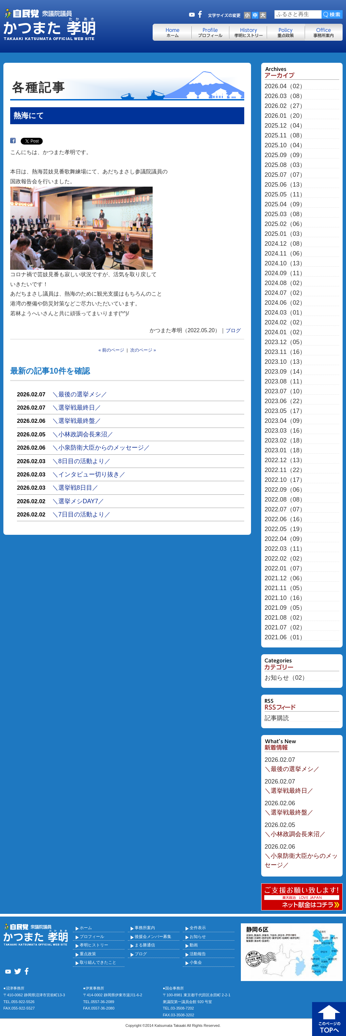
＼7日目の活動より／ (81, 514)
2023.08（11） (285, 381)
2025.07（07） (285, 175)
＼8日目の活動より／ (81, 461)
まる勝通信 (145, 945)
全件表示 (198, 927)
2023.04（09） (285, 421)
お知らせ (198, 936)
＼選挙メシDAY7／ (78, 501)
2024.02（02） (285, 322)
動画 (194, 945)
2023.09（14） (285, 372)
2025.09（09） (285, 155)
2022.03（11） (285, 549)
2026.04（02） (285, 86)
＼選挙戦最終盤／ (76, 420)
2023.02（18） (285, 440)
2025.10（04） (285, 145)
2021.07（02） (285, 627)
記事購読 (277, 718)
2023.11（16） (285, 352)
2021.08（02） (285, 618)
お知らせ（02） (286, 678)
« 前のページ (111, 350)
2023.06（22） (285, 401)
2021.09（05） (285, 608)
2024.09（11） (285, 273)
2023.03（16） (285, 431)
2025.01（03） (285, 234)
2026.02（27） (285, 106)
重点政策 (88, 954)
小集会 (196, 962)
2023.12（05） (285, 342)
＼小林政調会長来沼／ (82, 434)
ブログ (233, 330)
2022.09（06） (285, 490)
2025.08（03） (285, 165)
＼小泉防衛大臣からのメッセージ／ (101, 447)
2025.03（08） (285, 214)
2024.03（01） (285, 312)
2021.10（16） (285, 598)
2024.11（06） (285, 253)
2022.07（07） (285, 509)
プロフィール (92, 936)
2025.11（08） (285, 135)
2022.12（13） (285, 460)
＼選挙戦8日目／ (75, 487)
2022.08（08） (285, 499)
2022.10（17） (285, 480)
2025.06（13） (285, 185)
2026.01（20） (285, 116)
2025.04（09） (285, 204)
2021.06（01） (285, 637)
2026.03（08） (285, 96)
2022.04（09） (285, 539)
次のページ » (143, 350)
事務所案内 (145, 927)
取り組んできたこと (98, 962)
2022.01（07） (285, 568)
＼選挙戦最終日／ (76, 407)
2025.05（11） (285, 194)
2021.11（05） (285, 588)
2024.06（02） (285, 303)
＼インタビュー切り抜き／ (89, 474)
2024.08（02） (285, 283)
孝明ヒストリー (94, 945)
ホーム (86, 927)
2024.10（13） (285, 263)
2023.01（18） (285, 450)
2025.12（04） (285, 126)
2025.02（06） (285, 224)
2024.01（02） (285, 332)
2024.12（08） (285, 244)
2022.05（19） (285, 529)
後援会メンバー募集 (153, 936)
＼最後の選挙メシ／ (79, 394)
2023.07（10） (285, 391)
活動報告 (198, 954)
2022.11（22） (285, 470)
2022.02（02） (285, 558)
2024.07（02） (285, 293)
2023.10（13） (285, 362)
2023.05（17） (285, 411)
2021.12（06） (285, 578)
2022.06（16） (285, 519)
